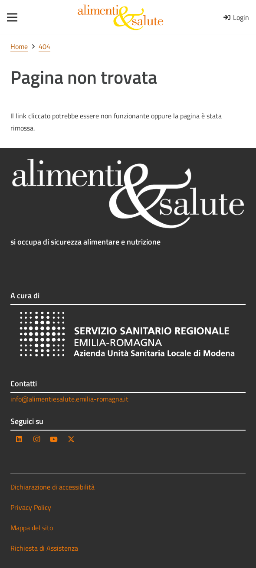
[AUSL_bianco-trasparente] (128, 336)
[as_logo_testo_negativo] (128, 193)
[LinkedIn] (19, 439)
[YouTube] (53, 439)
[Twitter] (71, 439)
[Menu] (9, 17)
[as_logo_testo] (120, 17)
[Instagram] (36, 439)
